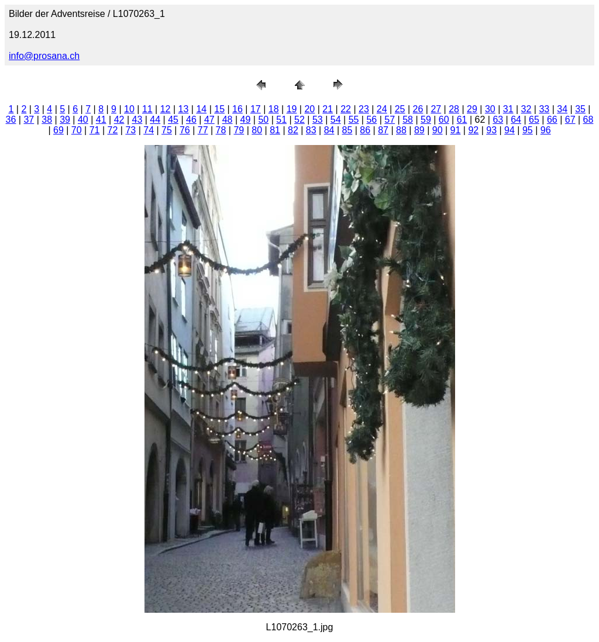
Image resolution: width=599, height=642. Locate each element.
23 (364, 109)
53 (317, 120)
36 (11, 120)
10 (129, 109)
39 (65, 120)
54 (336, 120)
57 (389, 120)
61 (462, 120)
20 (309, 109)
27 (436, 109)
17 (255, 109)
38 (47, 120)
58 (407, 120)
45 (173, 120)
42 (119, 120)
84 (329, 130)
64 (516, 120)
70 (76, 130)
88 (401, 130)
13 (183, 109)
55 (354, 120)
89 (419, 130)
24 (382, 109)
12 (165, 109)
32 (526, 109)
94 (509, 130)
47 (209, 120)
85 (347, 130)
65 (534, 120)
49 (245, 120)
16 (237, 109)
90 (437, 130)
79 (238, 130)
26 (418, 109)
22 (345, 109)
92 (473, 130)
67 (570, 120)
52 (299, 120)
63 (498, 120)
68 (588, 120)
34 (562, 109)
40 (83, 120)
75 (166, 130)
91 (455, 130)
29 (472, 109)
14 (201, 109)
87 (383, 130)
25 (400, 109)
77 (203, 130)
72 (113, 130)
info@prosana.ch (44, 56)
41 (101, 120)
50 (263, 120)
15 (219, 109)
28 (454, 109)
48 (227, 120)
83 (311, 130)
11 (147, 109)
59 (426, 120)
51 (281, 120)
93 (491, 130)
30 (490, 109)
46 (191, 120)
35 (580, 109)
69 (58, 130)
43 (137, 120)
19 (292, 109)
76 (185, 130)
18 (273, 109)
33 (544, 109)
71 (94, 130)
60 (444, 120)
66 (552, 120)
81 (275, 130)
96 (546, 130)
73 (130, 130)
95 (527, 130)
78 (221, 130)
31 (508, 109)
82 (293, 130)
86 (365, 130)
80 (257, 130)
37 (28, 120)
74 (148, 130)
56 (371, 120)
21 (327, 109)
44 (155, 120)
